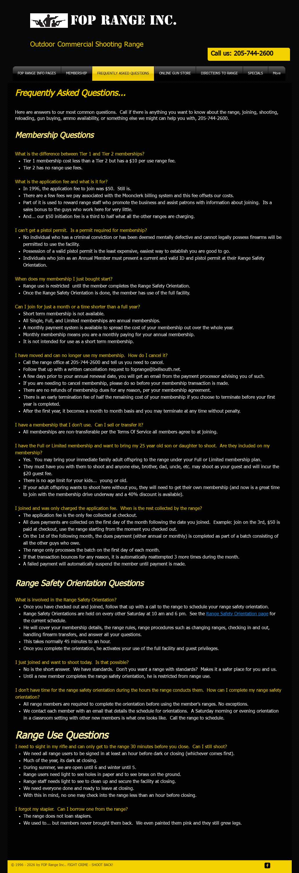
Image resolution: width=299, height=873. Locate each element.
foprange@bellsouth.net (155, 369)
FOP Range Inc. (121, 20)
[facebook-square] (267, 865)
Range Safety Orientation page (237, 614)
